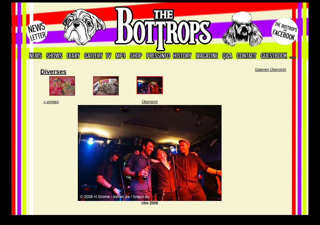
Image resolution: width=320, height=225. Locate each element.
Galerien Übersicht (270, 70)
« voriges (51, 102)
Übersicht (150, 102)
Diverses (53, 71)
